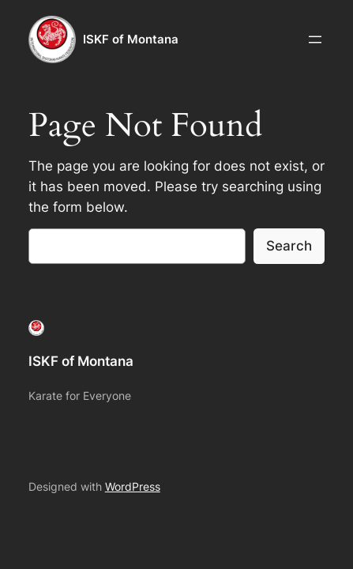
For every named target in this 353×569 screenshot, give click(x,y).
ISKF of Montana (130, 39)
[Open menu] (315, 39)
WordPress (132, 486)
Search (289, 246)
